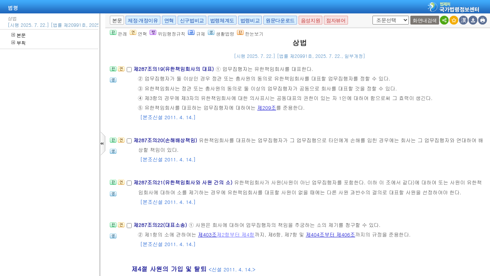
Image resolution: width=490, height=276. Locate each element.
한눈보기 (250, 33)
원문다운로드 (280, 20)
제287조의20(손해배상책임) (166, 140)
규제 (196, 33)
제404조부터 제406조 (330, 234)
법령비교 (250, 20)
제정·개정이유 (143, 20)
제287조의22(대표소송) (160, 224)
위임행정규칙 (167, 33)
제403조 (207, 234)
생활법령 (221, 33)
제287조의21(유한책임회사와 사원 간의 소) (183, 182)
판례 (118, 33)
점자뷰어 (335, 20)
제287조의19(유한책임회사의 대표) (174, 68)
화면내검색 (425, 20)
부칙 (18, 42)
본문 (18, 35)
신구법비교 (192, 20)
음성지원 (310, 20)
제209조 (266, 107)
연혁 (169, 20)
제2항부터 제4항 (236, 234)
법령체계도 (222, 20)
